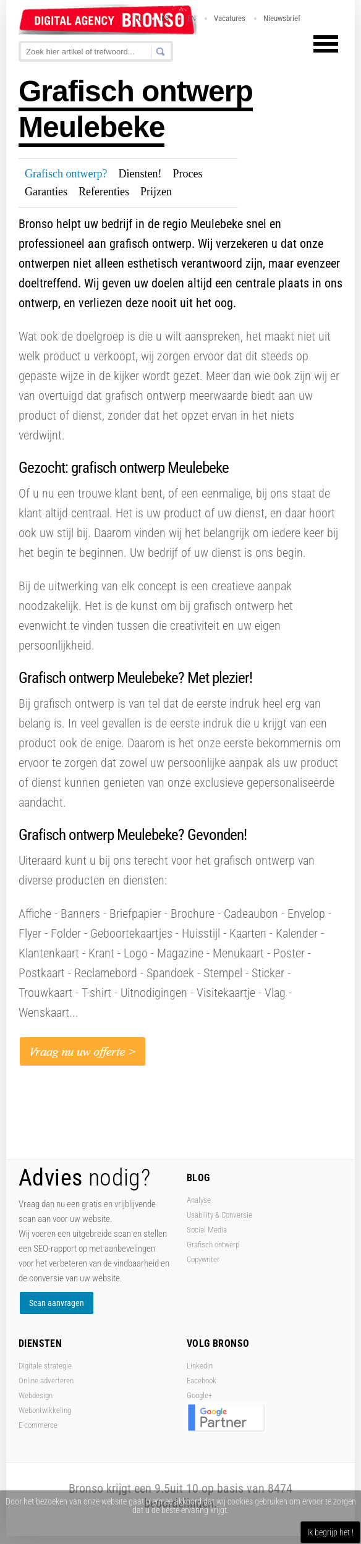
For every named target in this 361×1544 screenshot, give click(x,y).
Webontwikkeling (45, 1410)
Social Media (207, 1229)
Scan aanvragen (56, 1303)
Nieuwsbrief (281, 18)
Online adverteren (46, 1380)
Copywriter (203, 1259)
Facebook (201, 1380)
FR (165, 18)
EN (191, 18)
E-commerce (38, 1425)
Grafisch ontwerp (213, 1244)
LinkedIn (200, 1365)
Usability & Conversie (219, 1215)
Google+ (199, 1395)
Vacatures (229, 18)
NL (139, 18)
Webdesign (36, 1395)
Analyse (199, 1200)
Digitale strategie (45, 1365)
